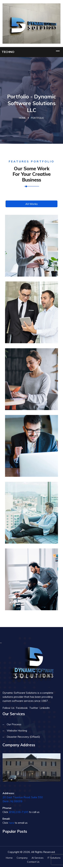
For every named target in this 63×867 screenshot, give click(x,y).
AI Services (38, 857)
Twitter (33, 707)
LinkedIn (45, 707)
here (11, 822)
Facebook (22, 707)
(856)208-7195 (18, 812)
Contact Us (33, 861)
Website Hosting (17, 730)
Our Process (14, 724)
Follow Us (8, 707)
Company (22, 857)
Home (22, 117)
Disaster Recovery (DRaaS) (23, 736)
